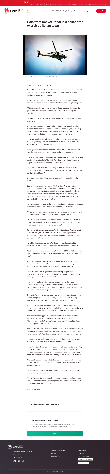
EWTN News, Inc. (27, 451)
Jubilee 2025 (55, 11)
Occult (39, 389)
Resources (35, 11)
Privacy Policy (82, 450)
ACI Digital (67, 4)
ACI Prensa (53, 4)
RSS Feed (53, 453)
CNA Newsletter (44, 11)
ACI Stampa (60, 4)
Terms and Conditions (83, 456)
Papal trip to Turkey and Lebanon (70, 11)
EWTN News (39, 4)
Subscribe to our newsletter (58, 450)
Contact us (16, 454)
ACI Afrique (81, 4)
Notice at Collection (84, 463)
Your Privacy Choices (85, 459)
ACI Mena (88, 4)
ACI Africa (74, 4)
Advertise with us (55, 456)
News (28, 11)
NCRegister (103, 4)
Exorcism (34, 389)
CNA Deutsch (95, 4)
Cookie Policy (81, 453)
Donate (101, 11)
